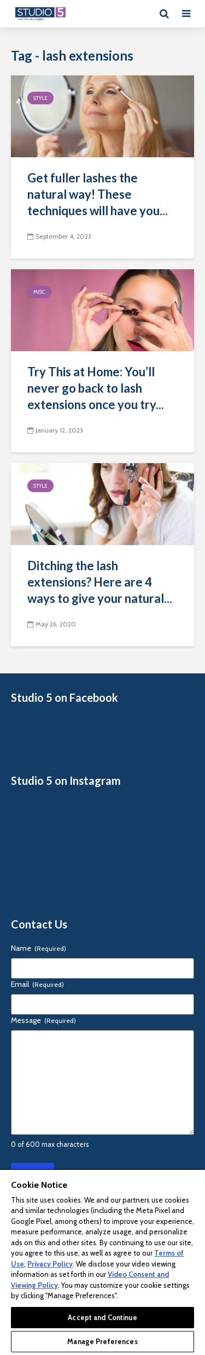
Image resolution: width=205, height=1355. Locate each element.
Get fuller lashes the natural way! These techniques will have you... (97, 194)
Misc (39, 291)
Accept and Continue (102, 1317)
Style (40, 98)
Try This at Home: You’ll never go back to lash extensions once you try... (95, 388)
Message (43, 1020)
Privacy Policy (50, 1263)
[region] (102, 1262)
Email (37, 984)
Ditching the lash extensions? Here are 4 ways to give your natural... (99, 582)
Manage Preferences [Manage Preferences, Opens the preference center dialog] (102, 1341)
